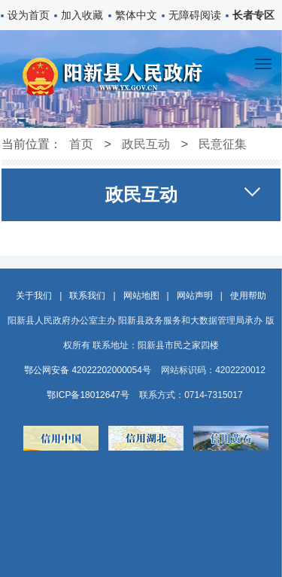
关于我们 (34, 295)
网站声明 (195, 295)
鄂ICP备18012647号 (88, 395)
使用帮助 (248, 295)
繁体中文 (136, 15)
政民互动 (146, 144)
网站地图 (141, 295)
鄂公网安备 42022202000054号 (87, 370)
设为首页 (29, 15)
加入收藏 (82, 15)
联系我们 (87, 295)
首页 (81, 144)
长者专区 (253, 15)
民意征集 (223, 144)
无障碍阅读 (194, 15)
